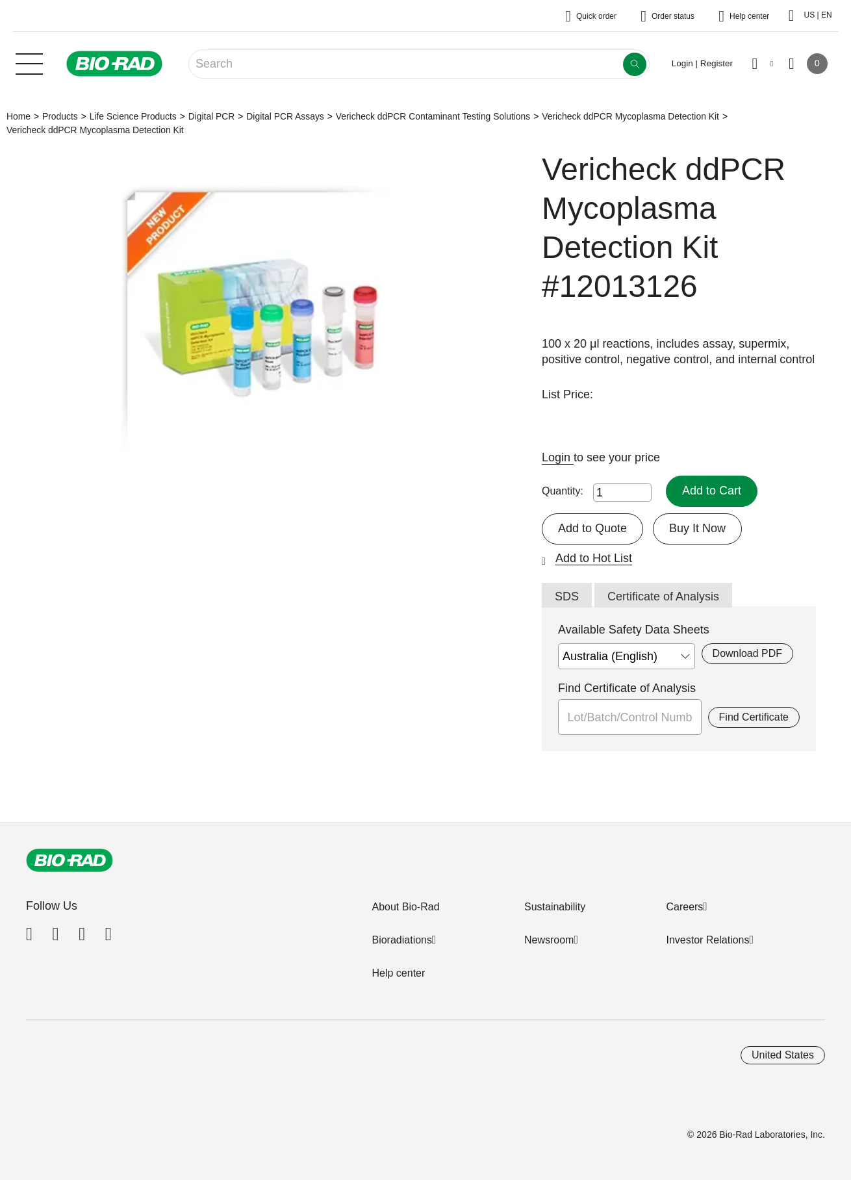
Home (18, 116)
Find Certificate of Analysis (627, 688)
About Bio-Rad (405, 906)
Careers (684, 906)
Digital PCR (211, 116)
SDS (567, 596)
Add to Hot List (593, 558)
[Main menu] (29, 62)
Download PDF (747, 653)
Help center (398, 973)
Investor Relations (707, 939)
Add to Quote (592, 528)
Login (558, 457)
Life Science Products (133, 116)
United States (783, 1054)
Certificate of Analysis (663, 596)
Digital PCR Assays (285, 116)
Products (60, 116)
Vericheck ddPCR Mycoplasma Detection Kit (630, 116)
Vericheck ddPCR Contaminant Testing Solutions (433, 116)
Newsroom (549, 939)
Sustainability (554, 906)
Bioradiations (402, 939)
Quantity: (562, 490)
